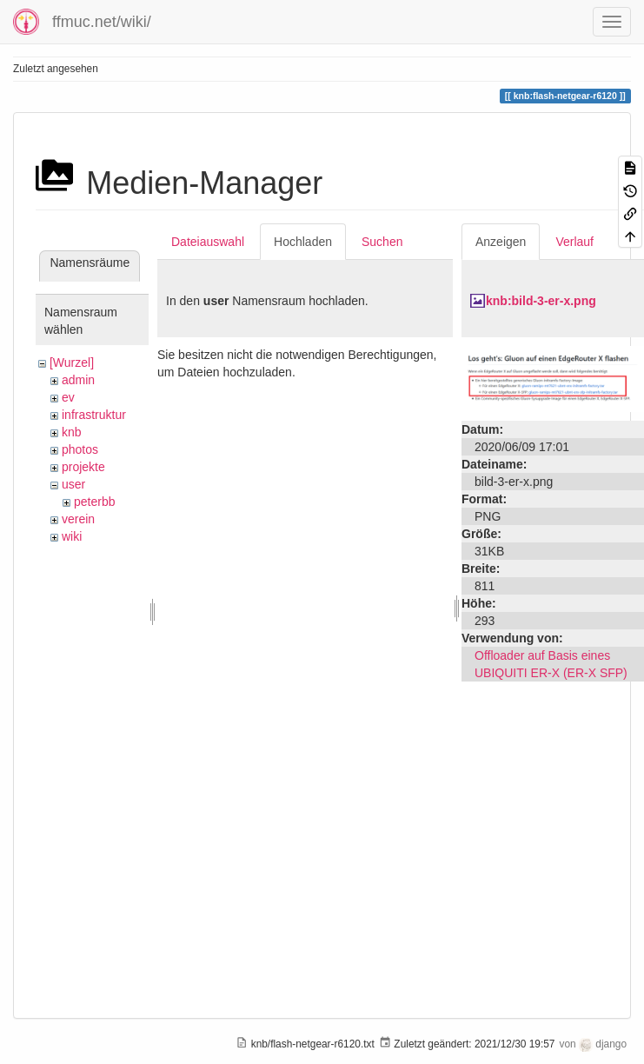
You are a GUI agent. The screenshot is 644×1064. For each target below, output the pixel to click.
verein (78, 519)
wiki (72, 536)
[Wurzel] (72, 362)
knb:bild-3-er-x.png (541, 301)
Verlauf (574, 242)
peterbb (94, 502)
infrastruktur (94, 415)
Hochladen (303, 242)
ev (68, 397)
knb (72, 432)
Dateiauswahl (207, 242)
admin (78, 380)
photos (80, 449)
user (73, 484)
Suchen (382, 242)
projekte (83, 467)
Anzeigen (500, 242)
